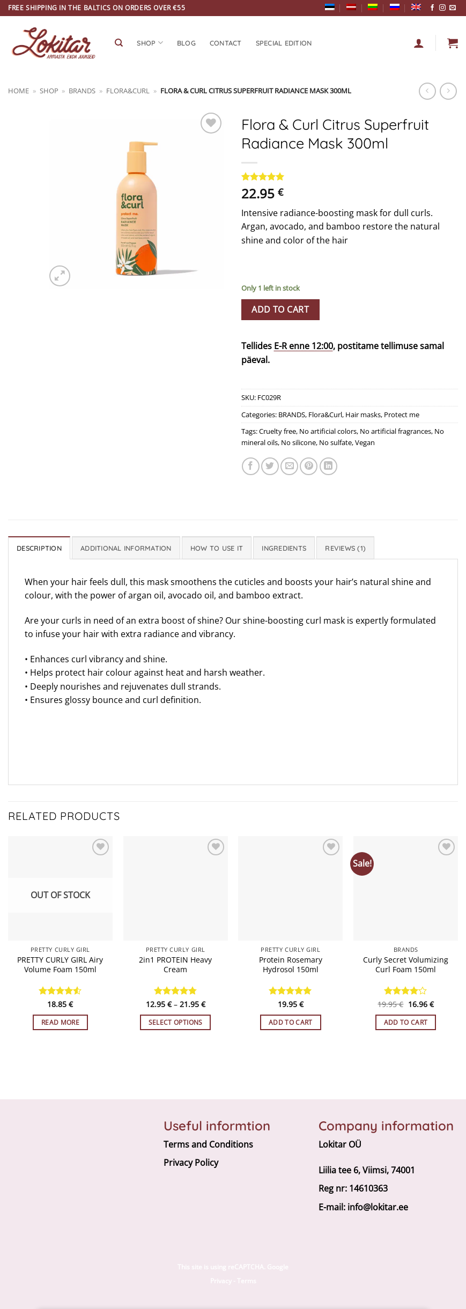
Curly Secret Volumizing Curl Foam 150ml (405, 965)
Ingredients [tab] (284, 548)
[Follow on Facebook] (432, 8)
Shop (49, 90)
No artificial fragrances (395, 431)
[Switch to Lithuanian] (373, 7)
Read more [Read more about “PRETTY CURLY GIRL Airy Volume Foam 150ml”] (60, 1022)
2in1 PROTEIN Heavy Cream (175, 965)
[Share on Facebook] (251, 466)
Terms (246, 1280)
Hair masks (363, 414)
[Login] (418, 43)
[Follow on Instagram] (442, 8)
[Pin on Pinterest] (308, 466)
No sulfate (335, 442)
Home (18, 90)
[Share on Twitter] (270, 466)
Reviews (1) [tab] (345, 548)
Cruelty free (277, 431)
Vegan (365, 442)
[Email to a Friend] (289, 466)
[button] (452, 43)
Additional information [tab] (126, 548)
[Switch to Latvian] (351, 7)
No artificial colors (328, 431)
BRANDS (82, 90)
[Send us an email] (452, 8)
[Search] (119, 43)
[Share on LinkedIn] (328, 466)
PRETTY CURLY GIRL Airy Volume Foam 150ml (60, 965)
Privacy (221, 1280)
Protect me (401, 414)
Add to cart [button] (291, 1022)
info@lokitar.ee (377, 1207)
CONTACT (226, 43)
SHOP (149, 43)
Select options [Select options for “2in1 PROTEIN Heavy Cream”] (176, 1022)
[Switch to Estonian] (330, 7)
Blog (186, 43)
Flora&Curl (128, 90)
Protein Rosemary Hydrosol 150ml (290, 965)
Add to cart (280, 309)
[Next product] (427, 91)
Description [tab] (39, 548)
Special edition (284, 43)
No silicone (298, 442)
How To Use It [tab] (216, 548)
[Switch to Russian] (395, 7)
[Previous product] (448, 91)
